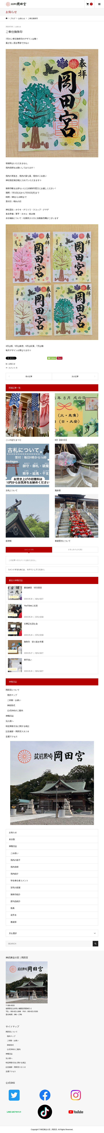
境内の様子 (15, 860)
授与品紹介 (15, 901)
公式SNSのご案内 (15, 710)
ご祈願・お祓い (14, 700)
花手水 (13, 915)
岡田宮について (12, 690)
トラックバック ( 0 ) (75, 549)
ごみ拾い (14, 853)
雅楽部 (13, 922)
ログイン (30, 570)
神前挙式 (11, 705)
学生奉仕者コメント (19, 880)
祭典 (13, 908)
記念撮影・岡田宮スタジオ (17, 731)
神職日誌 (10, 716)
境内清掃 (14, 867)
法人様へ (10, 721)
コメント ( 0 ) (29, 549)
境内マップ (12, 695)
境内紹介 (14, 874)
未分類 (12, 839)
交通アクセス (11, 736)
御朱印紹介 (15, 894)
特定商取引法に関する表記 (17, 726)
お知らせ (18, 26)
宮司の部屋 (15, 887)
